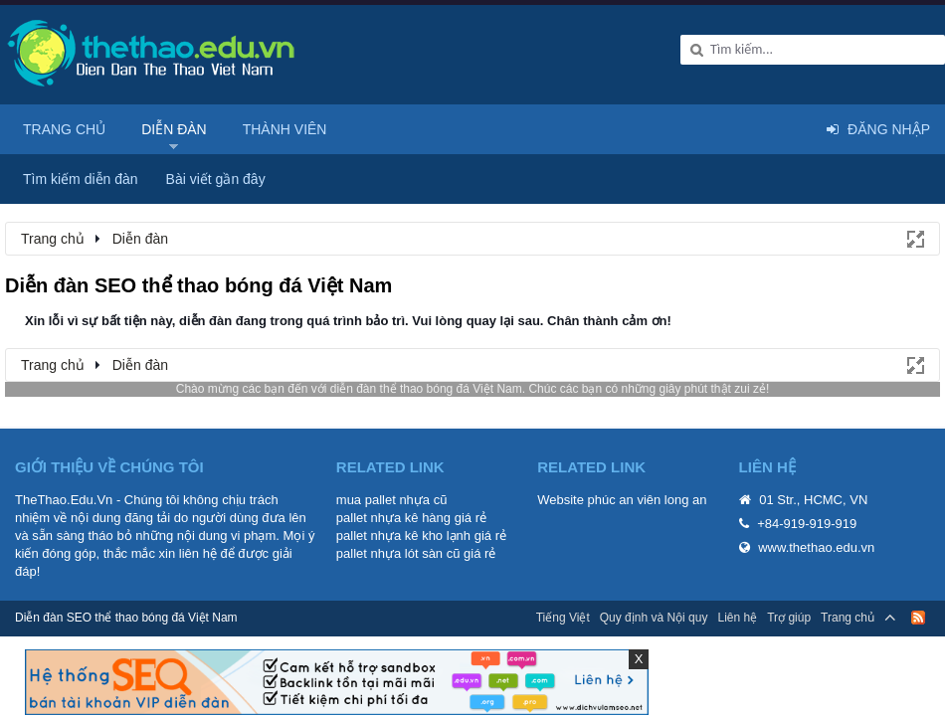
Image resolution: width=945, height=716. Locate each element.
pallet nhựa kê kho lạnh (403, 535)
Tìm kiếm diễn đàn (80, 179)
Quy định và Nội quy (654, 618)
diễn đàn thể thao (376, 389)
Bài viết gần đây (216, 179)
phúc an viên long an (647, 499)
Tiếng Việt (563, 618)
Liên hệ (737, 618)
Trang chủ (64, 129)
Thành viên (285, 129)
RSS (918, 618)
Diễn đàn (174, 129)
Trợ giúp (789, 618)
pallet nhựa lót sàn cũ (398, 553)
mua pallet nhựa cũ (392, 499)
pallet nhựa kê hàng (393, 517)
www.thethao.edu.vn (816, 547)
